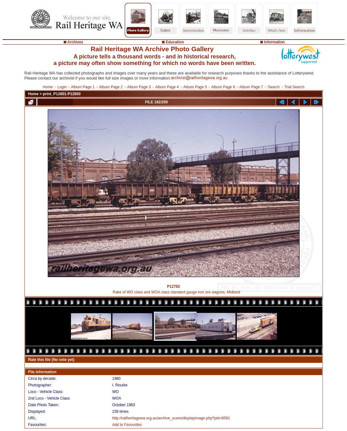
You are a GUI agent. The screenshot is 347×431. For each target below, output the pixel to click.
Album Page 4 (167, 87)
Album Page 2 (110, 87)
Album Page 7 (251, 87)
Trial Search (294, 87)
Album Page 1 (83, 87)
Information (274, 42)
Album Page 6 (223, 87)
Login (62, 87)
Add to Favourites (127, 425)
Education (175, 42)
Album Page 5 (195, 87)
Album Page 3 (139, 87)
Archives (75, 42)
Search (273, 87)
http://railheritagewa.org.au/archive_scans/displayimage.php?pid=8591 (171, 418)
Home (48, 87)
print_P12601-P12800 (62, 94)
